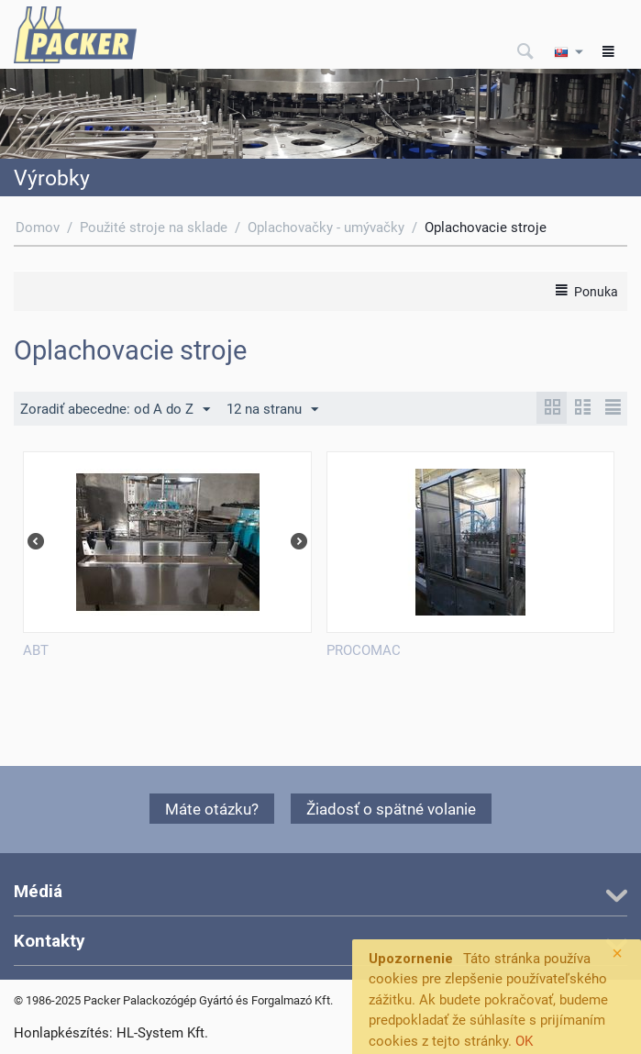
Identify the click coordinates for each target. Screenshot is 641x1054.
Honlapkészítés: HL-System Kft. (111, 1033)
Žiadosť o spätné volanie (391, 809)
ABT (36, 650)
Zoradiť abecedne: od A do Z (115, 410)
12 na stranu (272, 410)
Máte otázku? (212, 809)
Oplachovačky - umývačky (326, 227)
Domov (38, 227)
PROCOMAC (363, 650)
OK (524, 1041)
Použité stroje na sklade (153, 227)
